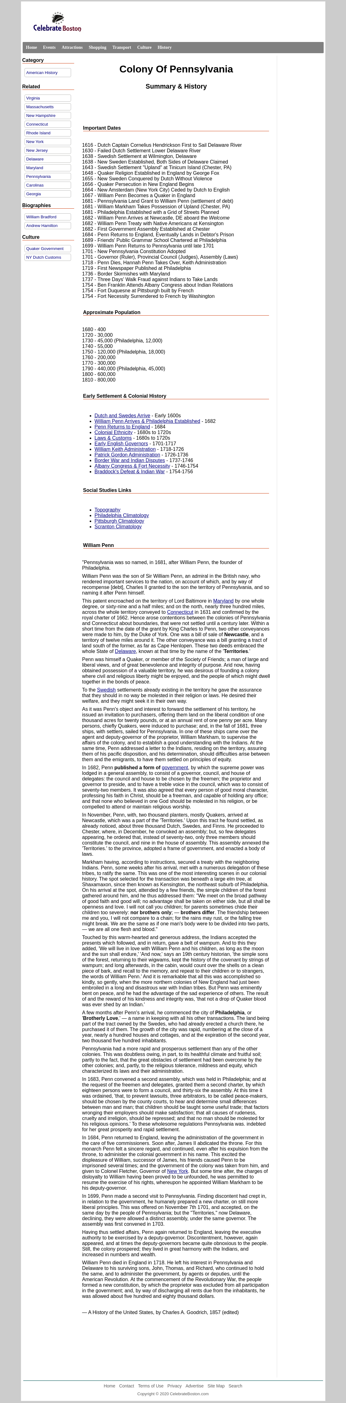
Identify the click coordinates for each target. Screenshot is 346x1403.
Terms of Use (151, 1385)
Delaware (35, 159)
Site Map (216, 1385)
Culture (144, 47)
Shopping (97, 47)
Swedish (106, 689)
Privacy (175, 1385)
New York (35, 141)
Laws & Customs (113, 438)
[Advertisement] (176, 108)
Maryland (34, 167)
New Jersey (37, 150)
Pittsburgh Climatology (119, 521)
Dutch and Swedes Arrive (123, 415)
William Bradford (41, 217)
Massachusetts (40, 106)
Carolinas (35, 185)
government (175, 767)
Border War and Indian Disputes (130, 460)
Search (235, 1385)
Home (31, 47)
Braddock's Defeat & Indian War (130, 471)
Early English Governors (121, 443)
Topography (108, 509)
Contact (126, 1385)
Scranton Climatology (118, 526)
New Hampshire (41, 115)
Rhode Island (38, 133)
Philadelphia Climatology (122, 515)
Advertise (195, 1385)
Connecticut (37, 124)
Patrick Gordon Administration (127, 454)
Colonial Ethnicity (114, 432)
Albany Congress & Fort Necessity (132, 466)
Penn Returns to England (122, 426)
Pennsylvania (38, 176)
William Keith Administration (125, 449)
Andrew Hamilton (42, 225)
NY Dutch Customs (43, 257)
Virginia (33, 98)
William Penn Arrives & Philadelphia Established (147, 421)
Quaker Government (45, 248)
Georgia (33, 194)
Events (49, 47)
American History (42, 72)
